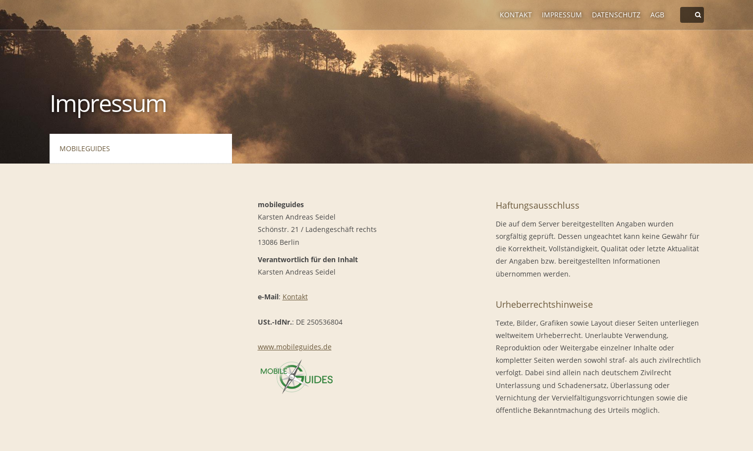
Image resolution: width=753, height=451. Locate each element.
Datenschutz (616, 14)
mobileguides (84, 148)
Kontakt (516, 14)
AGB (657, 14)
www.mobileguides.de (295, 346)
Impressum (562, 14)
